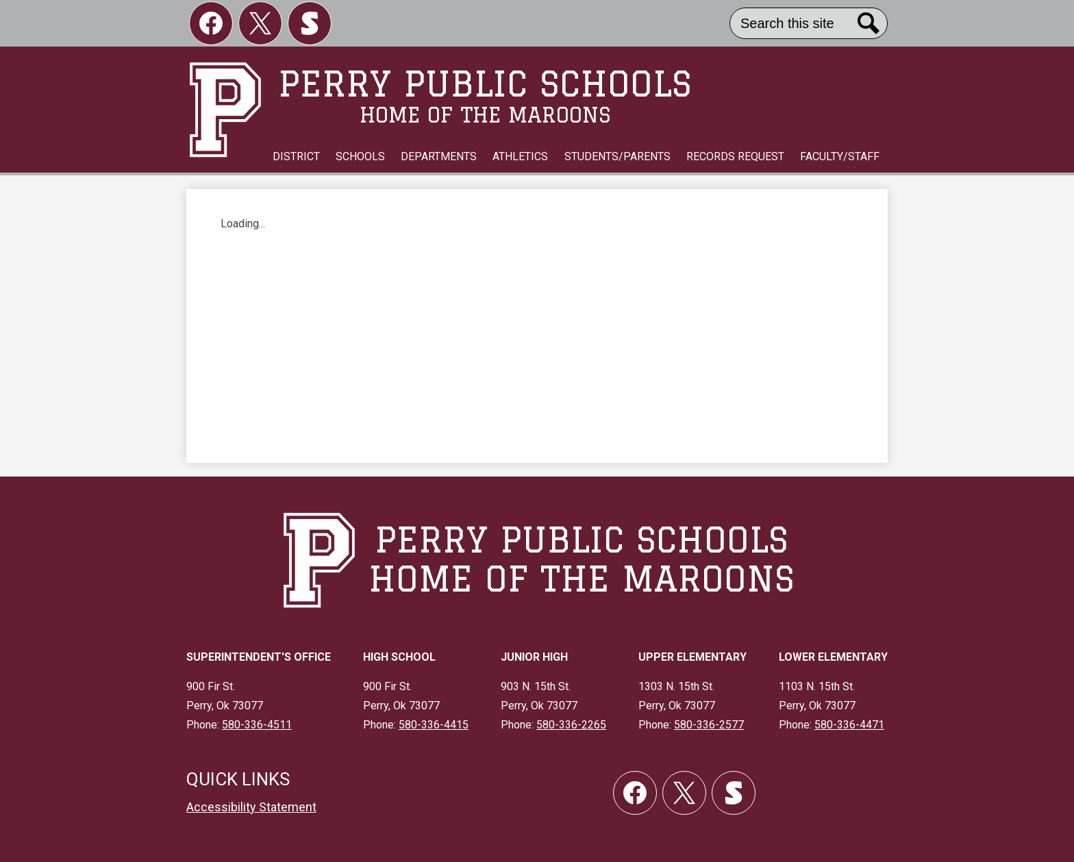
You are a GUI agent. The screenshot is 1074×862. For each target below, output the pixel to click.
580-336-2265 (571, 724)
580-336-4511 (257, 724)
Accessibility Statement (251, 807)
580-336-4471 (849, 724)
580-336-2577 (709, 724)
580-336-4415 (434, 724)
